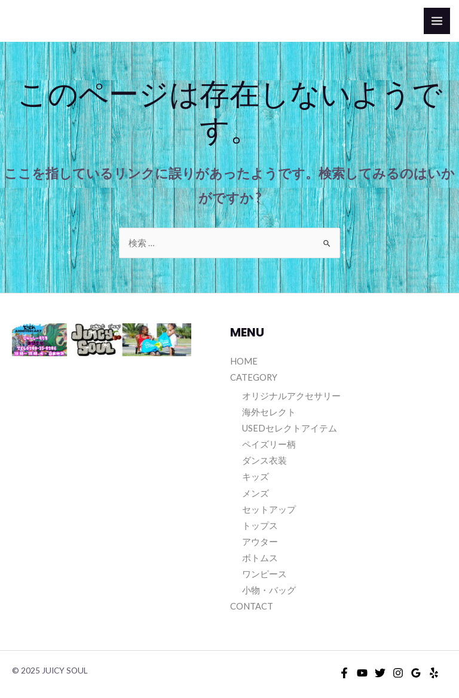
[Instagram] (398, 673)
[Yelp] (434, 673)
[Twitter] (380, 673)
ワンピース (264, 574)
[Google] (416, 673)
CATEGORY (253, 377)
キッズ (255, 477)
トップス (260, 526)
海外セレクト (269, 412)
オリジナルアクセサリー (291, 396)
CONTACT (251, 606)
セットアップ (269, 509)
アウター (260, 542)
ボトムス (260, 558)
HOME (244, 361)
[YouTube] (362, 673)
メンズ (255, 493)
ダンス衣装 (264, 460)
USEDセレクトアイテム (289, 428)
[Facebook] (344, 673)
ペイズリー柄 (269, 444)
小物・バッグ (269, 590)
